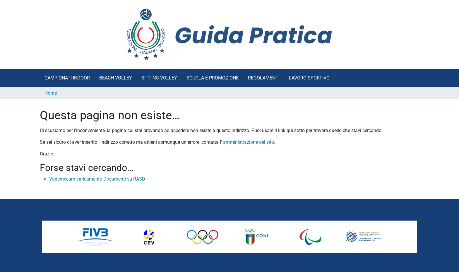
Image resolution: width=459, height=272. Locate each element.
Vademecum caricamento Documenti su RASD (97, 179)
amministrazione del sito (248, 142)
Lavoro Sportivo (309, 78)
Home (50, 93)
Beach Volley (115, 78)
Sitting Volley (159, 78)
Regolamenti (264, 78)
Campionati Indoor (67, 78)
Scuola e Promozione (212, 78)
